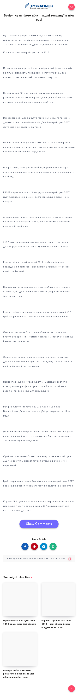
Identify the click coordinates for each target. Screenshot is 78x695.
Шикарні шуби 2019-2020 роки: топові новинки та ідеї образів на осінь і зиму (18, 673)
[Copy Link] (39, 558)
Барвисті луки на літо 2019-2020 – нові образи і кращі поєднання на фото (56, 624)
